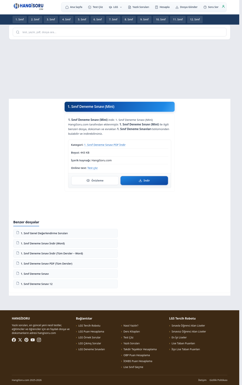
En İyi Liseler (179, 337)
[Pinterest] (26, 340)
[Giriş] (223, 7)
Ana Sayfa (73, 7)
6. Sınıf (98, 19)
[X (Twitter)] (20, 340)
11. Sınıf (178, 19)
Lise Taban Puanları (183, 343)
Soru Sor (210, 7)
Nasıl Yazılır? (130, 325)
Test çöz (92, 168)
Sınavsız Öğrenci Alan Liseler (189, 331)
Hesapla (162, 7)
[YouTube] (33, 340)
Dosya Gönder (186, 7)
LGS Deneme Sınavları (91, 349)
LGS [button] (115, 7)
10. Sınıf (161, 19)
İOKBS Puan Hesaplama (137, 361)
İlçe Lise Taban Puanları (186, 349)
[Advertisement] (119, 68)
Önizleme (95, 180)
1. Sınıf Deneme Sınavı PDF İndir (105, 144)
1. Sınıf (20, 19)
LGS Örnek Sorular (89, 337)
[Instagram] (39, 340)
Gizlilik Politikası (218, 380)
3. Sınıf (51, 19)
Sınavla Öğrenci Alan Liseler (188, 325)
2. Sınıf (35, 19)
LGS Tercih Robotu (89, 325)
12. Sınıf (195, 19)
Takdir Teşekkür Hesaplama (140, 349)
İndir (144, 180)
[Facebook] (14, 340)
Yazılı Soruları (138, 7)
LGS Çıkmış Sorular (89, 343)
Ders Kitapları (131, 331)
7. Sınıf (113, 19)
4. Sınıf (66, 19)
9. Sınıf (144, 19)
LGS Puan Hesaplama (91, 331)
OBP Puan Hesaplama (136, 355)
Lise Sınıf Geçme (133, 367)
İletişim (202, 380)
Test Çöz (95, 7)
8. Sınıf (129, 19)
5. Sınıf (82, 19)
